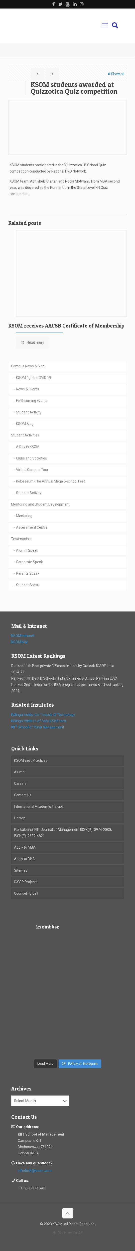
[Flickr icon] (70, 1232)
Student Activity (28, 412)
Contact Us (22, 795)
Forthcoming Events (32, 401)
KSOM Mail (19, 642)
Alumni (19, 772)
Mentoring (24, 516)
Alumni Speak (27, 550)
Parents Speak (27, 573)
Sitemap (21, 870)
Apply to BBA (24, 859)
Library (19, 818)
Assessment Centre (32, 527)
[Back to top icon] (67, 1213)
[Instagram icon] (81, 1232)
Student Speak (28, 585)
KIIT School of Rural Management (37, 727)
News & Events (27, 389)
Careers (20, 783)
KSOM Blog (25, 424)
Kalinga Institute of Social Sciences (38, 721)
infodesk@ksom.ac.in (35, 1171)
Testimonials (21, 539)
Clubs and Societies (31, 458)
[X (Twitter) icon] (60, 1232)
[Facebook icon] (54, 1232)
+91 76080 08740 (31, 1188)
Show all (115, 74)
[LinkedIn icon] (75, 1232)
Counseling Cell (26, 893)
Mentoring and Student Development (40, 504)
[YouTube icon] (65, 1232)
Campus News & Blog (28, 366)
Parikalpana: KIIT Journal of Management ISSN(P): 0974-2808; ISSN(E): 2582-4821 (63, 833)
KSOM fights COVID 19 (33, 378)
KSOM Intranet (22, 636)
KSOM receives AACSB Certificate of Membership (66, 326)
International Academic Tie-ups (39, 807)
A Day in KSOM (27, 447)
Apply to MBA (25, 847)
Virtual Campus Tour (32, 470)
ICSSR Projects (26, 882)
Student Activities (25, 435)
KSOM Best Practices (30, 760)
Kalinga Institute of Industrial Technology (43, 715)
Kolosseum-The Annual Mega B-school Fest (50, 481)
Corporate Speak (29, 562)
